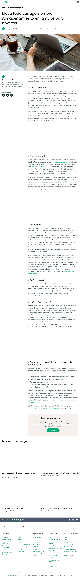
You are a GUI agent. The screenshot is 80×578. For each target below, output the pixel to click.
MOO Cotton (36, 544)
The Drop (51, 550)
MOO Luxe (36, 539)
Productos (5, 537)
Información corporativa (54, 573)
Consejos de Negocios (15, 7)
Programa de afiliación (70, 549)
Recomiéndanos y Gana (70, 551)
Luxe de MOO (6, 549)
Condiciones (22, 573)
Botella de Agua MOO (8, 552)
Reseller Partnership (54, 555)
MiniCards (5, 554)
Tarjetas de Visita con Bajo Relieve (8, 546)
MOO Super (36, 542)
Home (4, 7)
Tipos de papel (37, 537)
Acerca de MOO (53, 537)
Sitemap (46, 573)
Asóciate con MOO (54, 566)
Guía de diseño (68, 547)
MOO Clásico (37, 547)
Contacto (66, 537)
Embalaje (51, 564)
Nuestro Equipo (53, 546)
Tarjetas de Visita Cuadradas (6, 542)
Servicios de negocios (55, 553)
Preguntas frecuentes (69, 544)
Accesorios (21, 551)
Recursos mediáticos (54, 539)
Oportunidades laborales (55, 548)
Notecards (20, 542)
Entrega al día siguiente (70, 542)
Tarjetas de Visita (6, 539)
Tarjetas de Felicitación (24, 544)
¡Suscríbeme (53, 430)
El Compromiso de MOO (54, 560)
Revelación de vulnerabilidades (68, 554)
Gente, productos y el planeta (55, 542)
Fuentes (40, 573)
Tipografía (36, 549)
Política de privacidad (32, 573)
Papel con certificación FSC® (39, 554)
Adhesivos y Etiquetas (24, 547)
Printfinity (51, 558)
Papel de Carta (22, 549)
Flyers (19, 537)
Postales (20, 539)
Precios (66, 539)
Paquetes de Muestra (38, 551)
